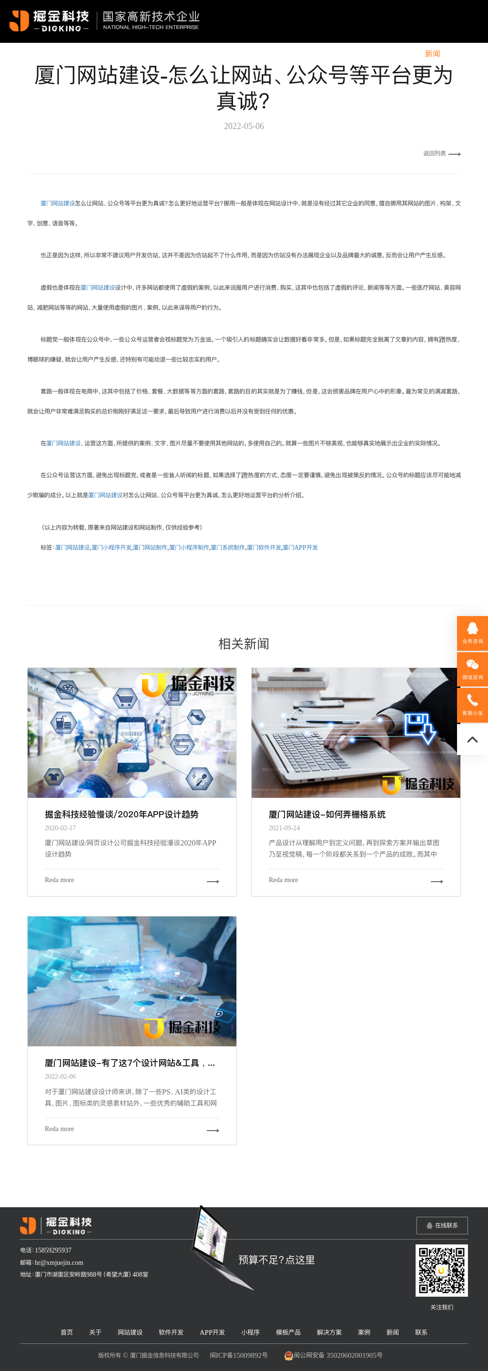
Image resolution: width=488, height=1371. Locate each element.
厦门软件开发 (264, 547)
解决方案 (364, 54)
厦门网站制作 (150, 547)
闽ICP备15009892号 (239, 1355)
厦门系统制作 (228, 547)
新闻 (432, 54)
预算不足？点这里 (276, 1259)
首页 (73, 54)
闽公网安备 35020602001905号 (333, 1356)
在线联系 (446, 1225)
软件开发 (188, 54)
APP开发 (234, 54)
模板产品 (318, 54)
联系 (463, 54)
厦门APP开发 (300, 547)
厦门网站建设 (58, 203)
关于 (104, 54)
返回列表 (442, 153)
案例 (402, 54)
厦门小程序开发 (112, 547)
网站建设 (142, 54)
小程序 (276, 54)
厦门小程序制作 (189, 547)
